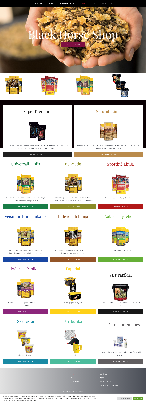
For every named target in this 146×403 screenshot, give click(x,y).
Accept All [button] (138, 398)
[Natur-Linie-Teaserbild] (108, 120)
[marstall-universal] (25, 173)
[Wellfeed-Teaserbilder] (37, 120)
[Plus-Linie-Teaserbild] (25, 278)
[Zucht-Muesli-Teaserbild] (25, 225)
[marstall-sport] (120, 173)
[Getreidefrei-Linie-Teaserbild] (73, 173)
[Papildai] (73, 311)
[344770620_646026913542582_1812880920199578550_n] (120, 333)
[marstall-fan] (73, 330)
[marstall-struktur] (120, 225)
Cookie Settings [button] (124, 398)
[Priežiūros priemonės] (120, 361)
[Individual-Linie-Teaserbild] (73, 225)
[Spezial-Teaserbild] (73, 278)
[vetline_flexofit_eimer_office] (120, 284)
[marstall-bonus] (25, 330)
